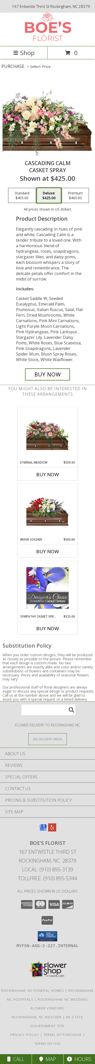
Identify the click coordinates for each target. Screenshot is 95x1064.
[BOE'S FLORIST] (47, 39)
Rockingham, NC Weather (37, 1017)
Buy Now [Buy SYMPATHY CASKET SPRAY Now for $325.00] (47, 628)
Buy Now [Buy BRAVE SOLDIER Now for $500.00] (47, 551)
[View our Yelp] (52, 830)
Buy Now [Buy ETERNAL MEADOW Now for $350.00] (47, 474)
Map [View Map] (47, 1059)
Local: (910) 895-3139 (47, 869)
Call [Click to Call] (15, 1059)
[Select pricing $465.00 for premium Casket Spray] (75, 195)
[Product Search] (48, 710)
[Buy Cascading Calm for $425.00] (47, 374)
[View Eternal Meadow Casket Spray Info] (47, 433)
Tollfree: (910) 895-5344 (47, 878)
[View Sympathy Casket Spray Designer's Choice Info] (47, 587)
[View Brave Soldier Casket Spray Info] (47, 510)
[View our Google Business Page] (43, 830)
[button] (47, 936)
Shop (23, 52)
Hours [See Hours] (79, 1059)
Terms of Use (47, 1043)
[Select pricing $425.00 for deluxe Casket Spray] (49, 195)
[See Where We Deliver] (47, 739)
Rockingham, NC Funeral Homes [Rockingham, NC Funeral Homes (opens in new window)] (32, 990)
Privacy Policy (24, 1034)
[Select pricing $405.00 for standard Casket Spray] (22, 195)
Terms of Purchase (63, 1034)
